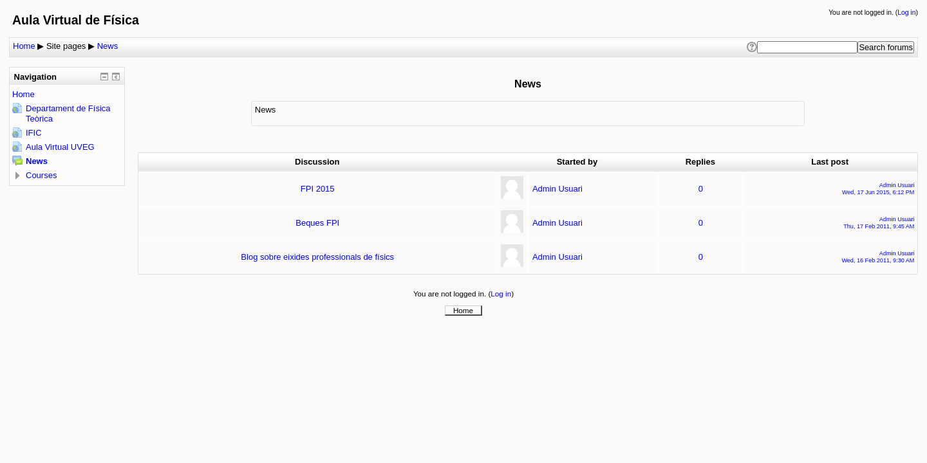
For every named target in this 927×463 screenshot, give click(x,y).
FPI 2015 (318, 189)
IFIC (34, 133)
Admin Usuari (557, 189)
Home (24, 46)
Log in (906, 12)
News (107, 46)
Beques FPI (317, 223)
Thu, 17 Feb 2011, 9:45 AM (878, 226)
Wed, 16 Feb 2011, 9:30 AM (877, 260)
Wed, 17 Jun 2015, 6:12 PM (878, 192)
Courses (41, 175)
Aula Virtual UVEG (60, 147)
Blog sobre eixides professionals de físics (317, 257)
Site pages (66, 46)
